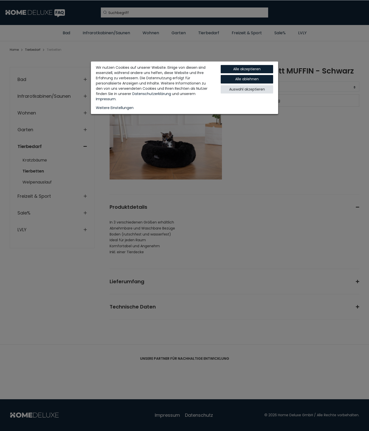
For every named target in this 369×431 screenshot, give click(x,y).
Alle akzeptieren (247, 69)
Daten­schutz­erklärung (151, 93)
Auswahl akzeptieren (247, 89)
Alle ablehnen (247, 79)
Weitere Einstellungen (115, 107)
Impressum (106, 99)
